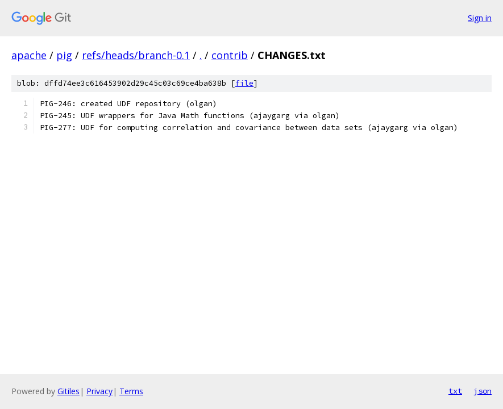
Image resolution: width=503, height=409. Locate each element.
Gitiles (68, 391)
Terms (131, 391)
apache (29, 55)
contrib (229, 55)
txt (455, 391)
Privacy (99, 391)
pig (64, 55)
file (244, 83)
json (482, 391)
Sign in (480, 17)
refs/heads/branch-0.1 (136, 55)
